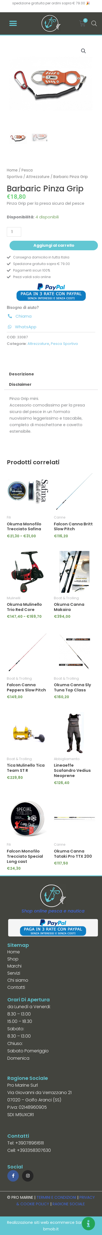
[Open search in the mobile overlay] (93, 23)
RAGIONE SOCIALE (68, 1204)
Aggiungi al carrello (53, 245)
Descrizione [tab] (21, 374)
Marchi (14, 966)
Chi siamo (17, 980)
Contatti (16, 987)
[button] (13, 23)
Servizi (13, 973)
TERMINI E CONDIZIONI (56, 1197)
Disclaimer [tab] (20, 384)
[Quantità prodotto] (14, 232)
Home (12, 170)
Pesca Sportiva (64, 343)
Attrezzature (38, 176)
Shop (12, 959)
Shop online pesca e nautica (53, 911)
